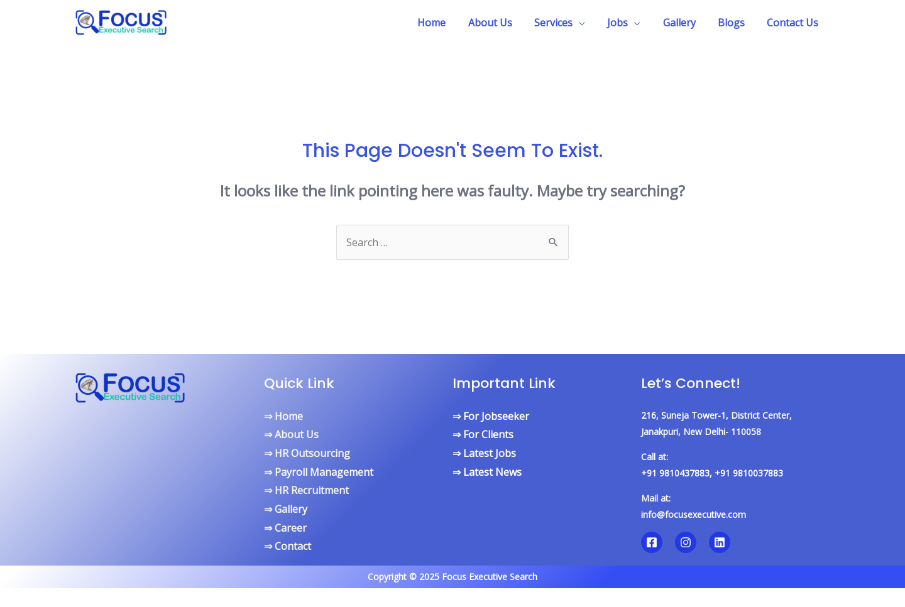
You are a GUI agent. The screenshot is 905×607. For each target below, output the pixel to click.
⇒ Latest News (487, 472)
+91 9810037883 (749, 473)
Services (563, 23)
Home (445, 23)
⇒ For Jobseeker (490, 416)
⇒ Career (285, 528)
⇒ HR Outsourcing (307, 453)
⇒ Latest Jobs (484, 453)
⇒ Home (283, 416)
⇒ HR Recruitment (306, 490)
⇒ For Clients (482, 434)
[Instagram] (685, 542)
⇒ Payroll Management (318, 472)
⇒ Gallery (285, 509)
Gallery (684, 23)
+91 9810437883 (675, 473)
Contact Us (794, 23)
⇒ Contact (287, 546)
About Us (502, 23)
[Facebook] (651, 542)
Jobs (625, 23)
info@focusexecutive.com (693, 514)
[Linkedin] (719, 542)
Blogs (734, 23)
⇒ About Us (291, 434)
